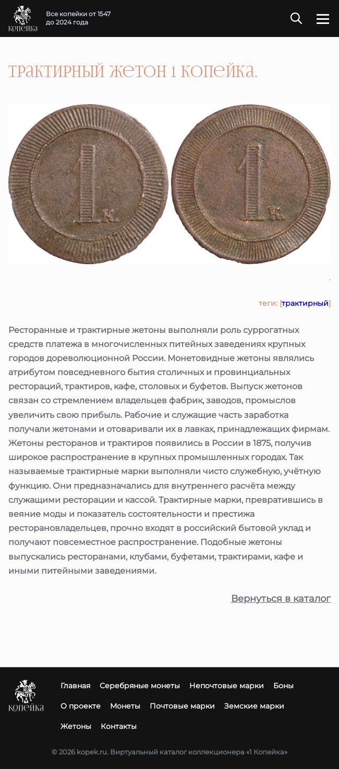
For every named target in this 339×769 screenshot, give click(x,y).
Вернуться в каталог (281, 598)
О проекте (80, 706)
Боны (283, 685)
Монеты (125, 706)
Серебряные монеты (140, 685)
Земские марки (254, 706)
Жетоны (75, 726)
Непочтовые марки (226, 685)
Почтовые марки (182, 706)
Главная (75, 685)
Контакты (119, 726)
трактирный (305, 303)
